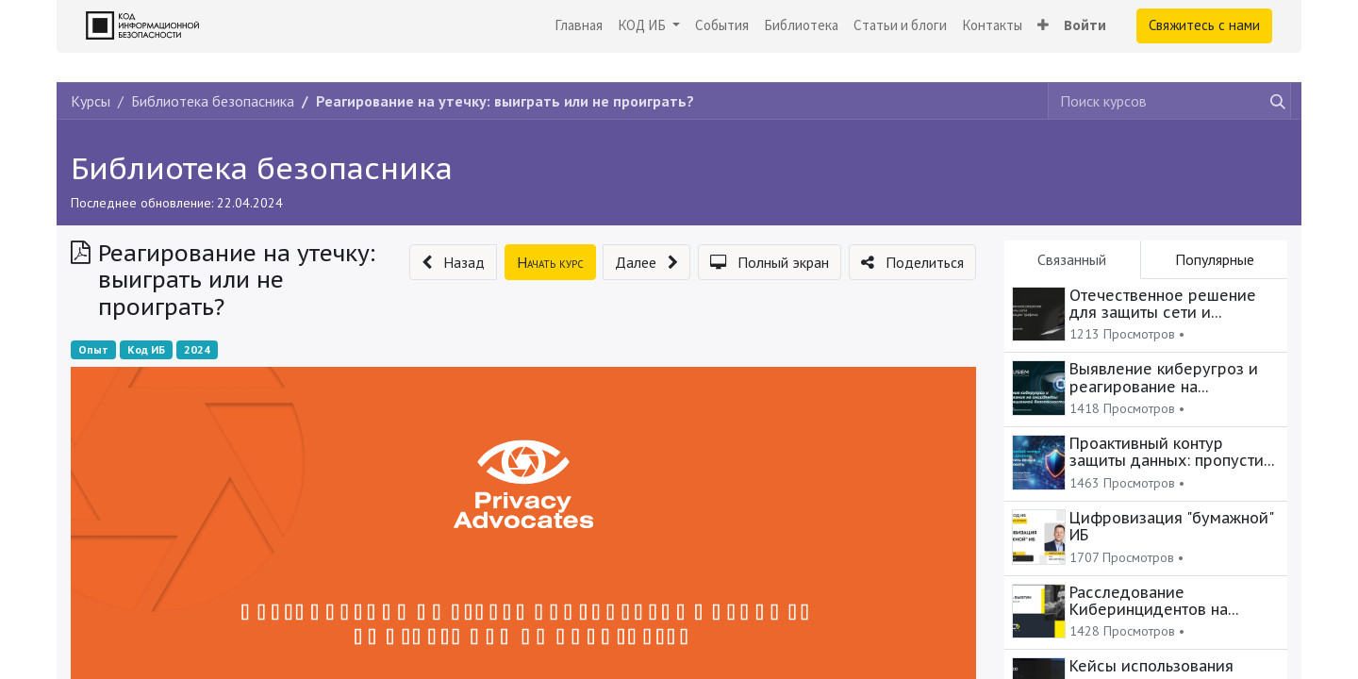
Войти (1085, 25)
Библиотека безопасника (262, 168)
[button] (1043, 26)
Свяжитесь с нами (1204, 25)
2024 (197, 349)
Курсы (90, 100)
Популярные (1214, 259)
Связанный (1071, 259)
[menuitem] (578, 26)
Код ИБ (146, 349)
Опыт (93, 349)
